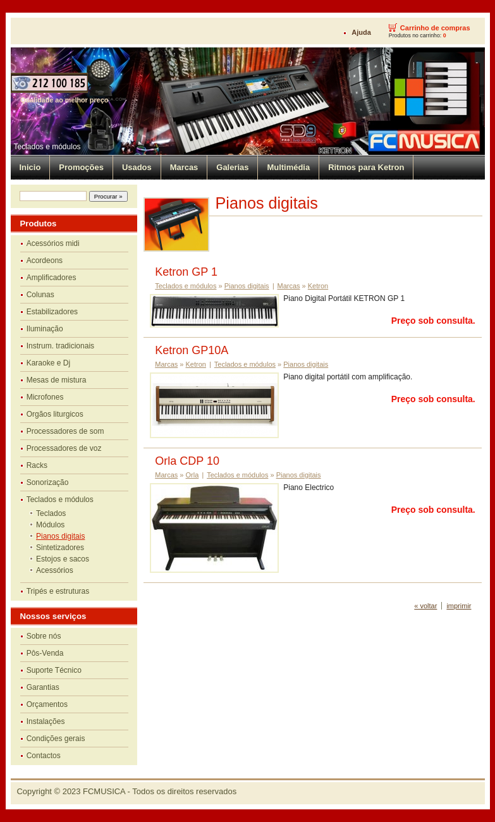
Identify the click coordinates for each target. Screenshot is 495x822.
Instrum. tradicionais (60, 345)
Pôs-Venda (45, 653)
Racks (37, 465)
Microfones (45, 397)
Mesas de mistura (57, 380)
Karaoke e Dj (48, 363)
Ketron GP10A (191, 350)
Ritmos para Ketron (366, 167)
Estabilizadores (52, 311)
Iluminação (45, 328)
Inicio (30, 167)
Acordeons (45, 260)
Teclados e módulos (47, 146)
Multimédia (288, 167)
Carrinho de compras (435, 28)
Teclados (51, 513)
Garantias (43, 687)
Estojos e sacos (62, 559)
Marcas (184, 167)
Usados (137, 167)
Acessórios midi (53, 243)
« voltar (425, 606)
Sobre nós (44, 636)
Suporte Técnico (54, 670)
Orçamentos (47, 704)
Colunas (40, 294)
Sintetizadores (60, 547)
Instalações (46, 721)
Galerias (232, 167)
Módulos (50, 524)
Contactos (44, 755)
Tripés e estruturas (58, 591)
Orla (192, 475)
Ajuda (361, 32)
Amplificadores (51, 277)
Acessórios (54, 570)
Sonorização (48, 482)
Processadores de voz (64, 448)
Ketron (318, 286)
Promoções (81, 167)
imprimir (458, 606)
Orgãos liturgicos (55, 414)
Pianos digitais (60, 536)
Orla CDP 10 (187, 461)
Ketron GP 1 (186, 272)
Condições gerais (56, 738)
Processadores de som (65, 431)
